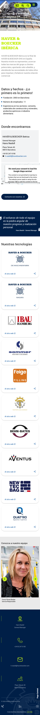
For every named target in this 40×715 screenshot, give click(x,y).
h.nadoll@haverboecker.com (16, 156)
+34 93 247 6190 (9, 153)
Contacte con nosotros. (14, 197)
